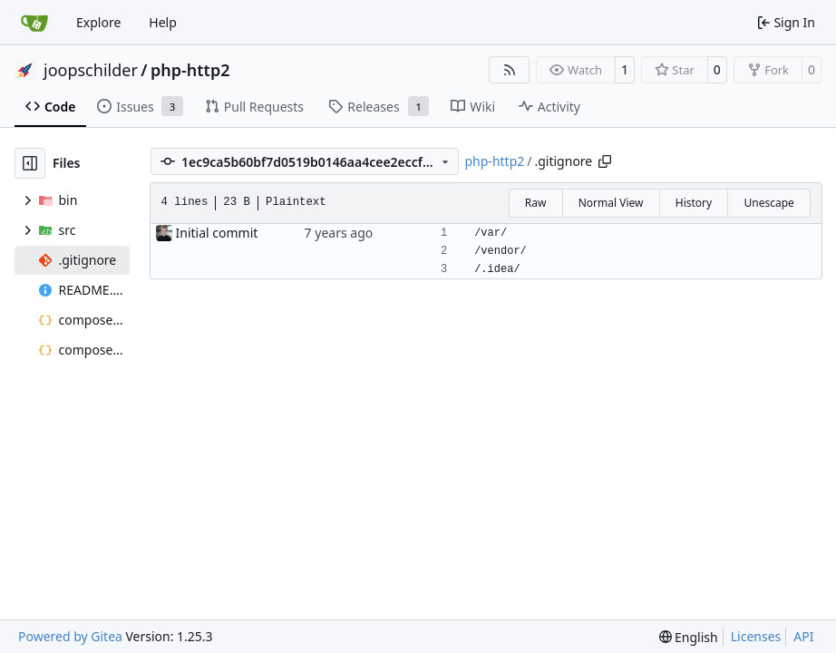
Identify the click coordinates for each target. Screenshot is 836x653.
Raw (536, 202)
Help (163, 22)
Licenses (756, 636)
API (803, 636)
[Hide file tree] (30, 163)
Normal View (611, 202)
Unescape (768, 202)
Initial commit (217, 232)
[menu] (688, 637)
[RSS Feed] (509, 69)
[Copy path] (604, 161)
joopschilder (91, 70)
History (694, 202)
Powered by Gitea (70, 636)
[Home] (34, 22)
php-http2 (190, 70)
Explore (98, 22)
